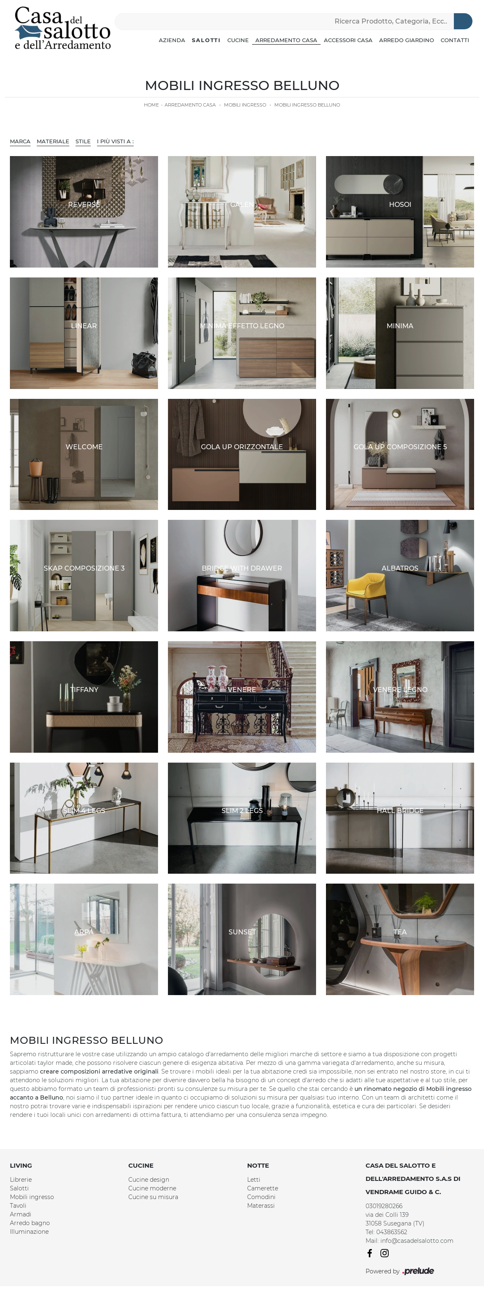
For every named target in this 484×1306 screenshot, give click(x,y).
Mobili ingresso (245, 105)
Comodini (261, 1197)
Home (151, 105)
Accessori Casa (348, 40)
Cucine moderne (152, 1188)
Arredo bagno (30, 1223)
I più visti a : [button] (115, 141)
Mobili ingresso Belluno (307, 105)
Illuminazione (29, 1231)
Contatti (455, 40)
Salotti (206, 40)
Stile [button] (83, 141)
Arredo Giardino (406, 40)
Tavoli (18, 1205)
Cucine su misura (153, 1197)
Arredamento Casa (286, 40)
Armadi (20, 1214)
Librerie (21, 1179)
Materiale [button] (53, 141)
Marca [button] (20, 141)
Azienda (172, 40)
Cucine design (148, 1179)
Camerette (262, 1188)
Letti (253, 1179)
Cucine (238, 40)
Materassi (261, 1205)
